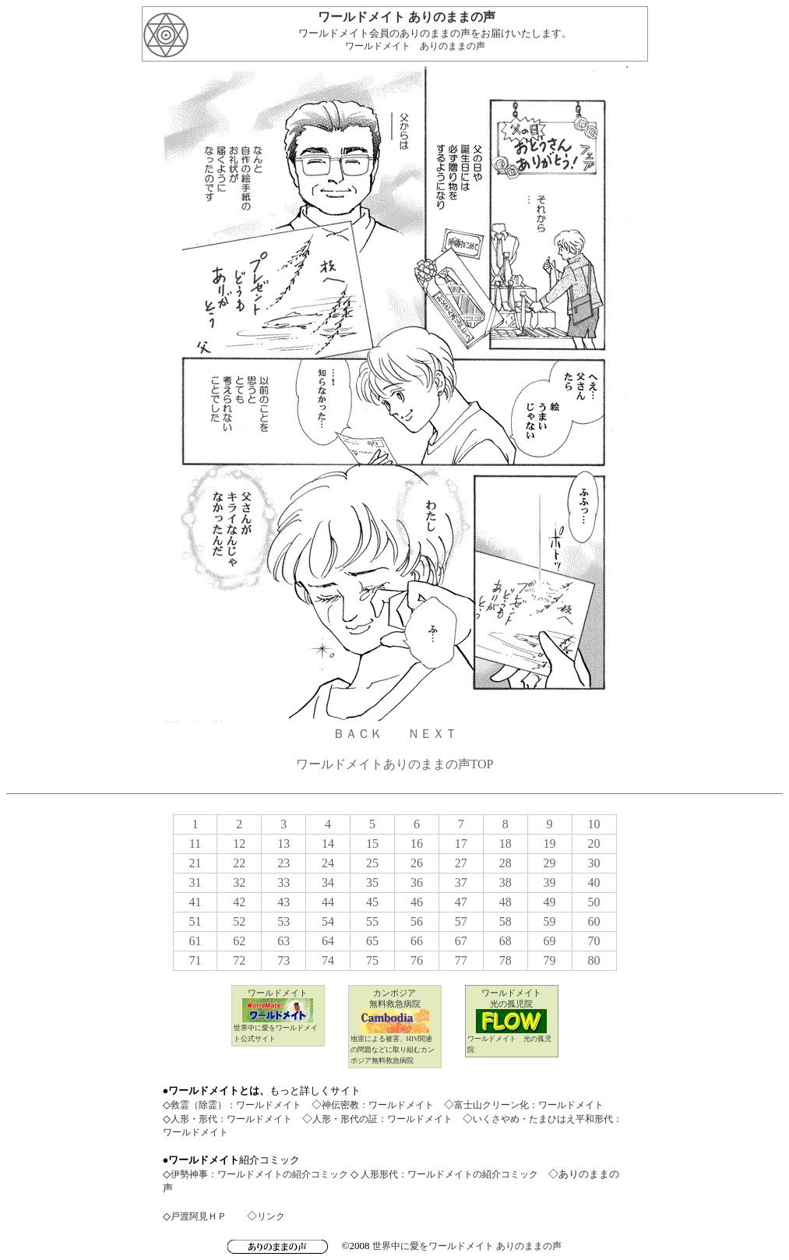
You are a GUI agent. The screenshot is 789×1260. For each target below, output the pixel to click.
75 (372, 960)
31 (194, 882)
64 (328, 941)
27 (461, 863)
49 (550, 902)
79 (550, 960)
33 (283, 882)
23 (283, 863)
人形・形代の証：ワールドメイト (382, 1119)
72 (239, 960)
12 (239, 843)
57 (461, 921)
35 (372, 882)
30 (594, 863)
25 (372, 863)
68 (505, 941)
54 (328, 921)
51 (194, 921)
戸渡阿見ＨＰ (199, 1216)
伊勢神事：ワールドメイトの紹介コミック (259, 1174)
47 (461, 902)
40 (594, 882)
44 (328, 902)
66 (416, 941)
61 (194, 941)
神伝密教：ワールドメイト (378, 1104)
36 (416, 882)
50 (594, 902)
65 (372, 941)
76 (416, 960)
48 (505, 902)
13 (283, 843)
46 (416, 902)
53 (283, 921)
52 (239, 921)
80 (594, 960)
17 (461, 843)
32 (239, 882)
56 (416, 921)
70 (594, 941)
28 (505, 863)
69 (550, 941)
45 (372, 902)
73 (283, 960)
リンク (271, 1216)
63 (283, 941)
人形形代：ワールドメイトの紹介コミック (448, 1174)
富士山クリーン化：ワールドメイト (529, 1104)
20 (594, 843)
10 (594, 824)
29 (550, 863)
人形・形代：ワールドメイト (231, 1119)
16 (416, 843)
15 (372, 843)
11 (195, 843)
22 (239, 863)
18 (505, 843)
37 (461, 882)
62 (239, 941)
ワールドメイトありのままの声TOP (395, 764)
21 (194, 863)
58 (505, 921)
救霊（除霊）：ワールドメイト (236, 1104)
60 (594, 921)
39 (550, 882)
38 (505, 882)
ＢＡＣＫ (357, 733)
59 (550, 921)
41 (194, 902)
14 (328, 843)
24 (328, 863)
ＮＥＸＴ (432, 733)
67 (461, 941)
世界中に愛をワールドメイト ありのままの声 (467, 1246)
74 (328, 960)
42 (239, 902)
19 (550, 843)
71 (194, 960)
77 (461, 960)
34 (328, 882)
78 (505, 960)
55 (372, 921)
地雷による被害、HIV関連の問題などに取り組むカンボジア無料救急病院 (392, 1049)
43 (283, 902)
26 (416, 863)
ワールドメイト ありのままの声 (415, 46)
